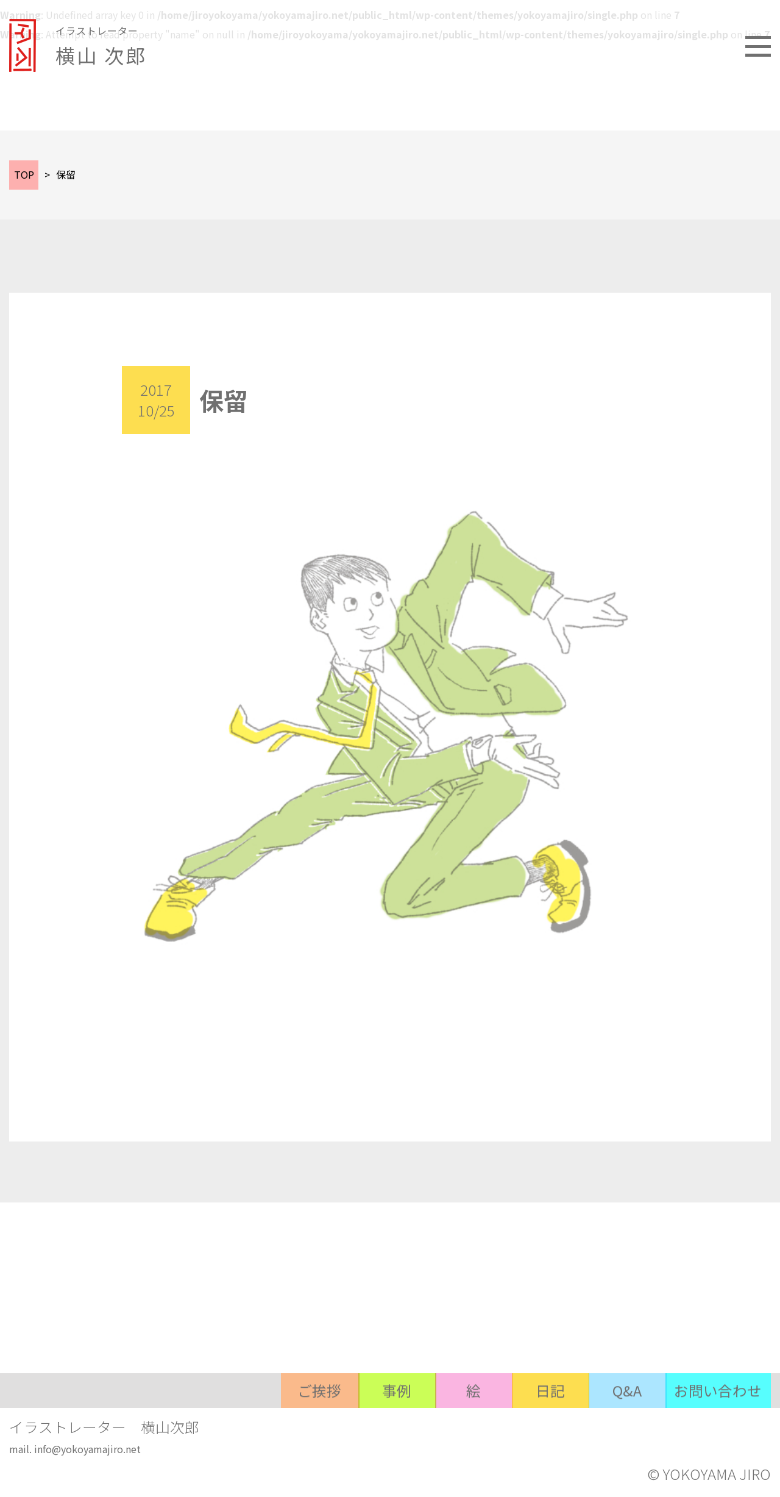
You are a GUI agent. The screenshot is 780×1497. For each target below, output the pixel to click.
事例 (387, 1424)
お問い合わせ (718, 1424)
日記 (546, 1424)
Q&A (625, 1424)
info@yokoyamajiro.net (87, 1450)
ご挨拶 (308, 1424)
